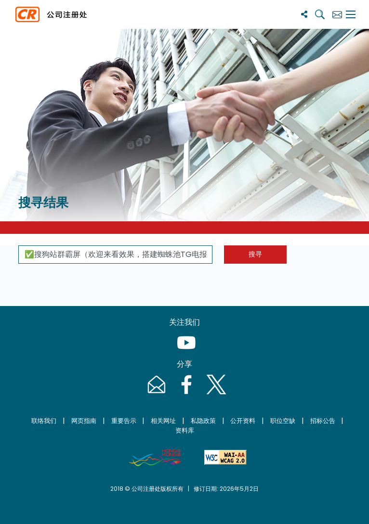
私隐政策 (203, 421)
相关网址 (163, 421)
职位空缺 (282, 421)
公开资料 (242, 421)
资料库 (184, 430)
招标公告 (322, 421)
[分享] (304, 14)
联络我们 (43, 421)
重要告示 (123, 421)
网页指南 (83, 421)
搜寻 (255, 254)
